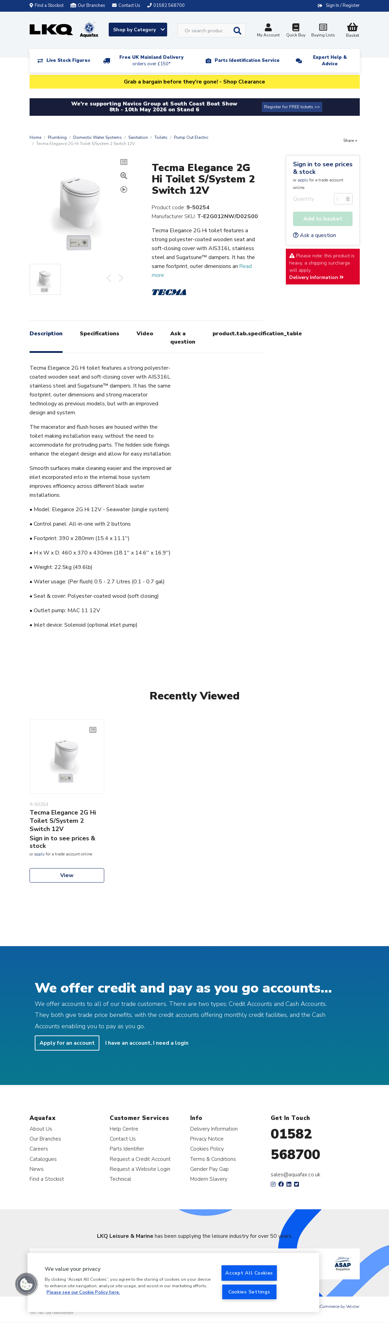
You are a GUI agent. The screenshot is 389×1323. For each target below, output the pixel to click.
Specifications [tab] (99, 333)
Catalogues (43, 1159)
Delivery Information (316, 277)
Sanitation (138, 137)
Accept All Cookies (249, 1272)
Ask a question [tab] (182, 338)
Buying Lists (323, 31)
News (37, 1169)
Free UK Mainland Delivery (151, 60)
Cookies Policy (207, 1148)
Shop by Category (139, 29)
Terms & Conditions (213, 1159)
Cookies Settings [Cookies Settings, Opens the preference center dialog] (249, 1291)
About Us (41, 1128)
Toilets (161, 137)
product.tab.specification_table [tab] (257, 333)
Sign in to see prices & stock (323, 168)
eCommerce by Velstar (338, 1306)
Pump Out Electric (191, 137)
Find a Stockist (47, 5)
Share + (350, 140)
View (67, 875)
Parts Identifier (127, 1148)
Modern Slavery (208, 1178)
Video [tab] (145, 333)
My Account (268, 31)
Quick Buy (296, 31)
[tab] (123, 190)
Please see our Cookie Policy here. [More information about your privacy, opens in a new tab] (83, 1292)
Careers (39, 1148)
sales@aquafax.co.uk (296, 1174)
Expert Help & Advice (330, 60)
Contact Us (123, 1138)
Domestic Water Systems (97, 137)
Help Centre (124, 1128)
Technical (120, 1178)
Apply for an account (67, 1043)
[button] (26, 1284)
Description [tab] (46, 333)
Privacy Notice (207, 1138)
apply (303, 180)
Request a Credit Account (140, 1159)
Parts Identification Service (247, 60)
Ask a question (314, 235)
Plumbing (57, 137)
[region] (173, 1282)
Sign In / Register (343, 5)
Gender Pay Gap (209, 1169)
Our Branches (88, 5)
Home (35, 137)
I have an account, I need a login (146, 1043)
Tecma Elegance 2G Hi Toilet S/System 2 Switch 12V (63, 820)
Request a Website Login (140, 1169)
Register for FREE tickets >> (292, 107)
